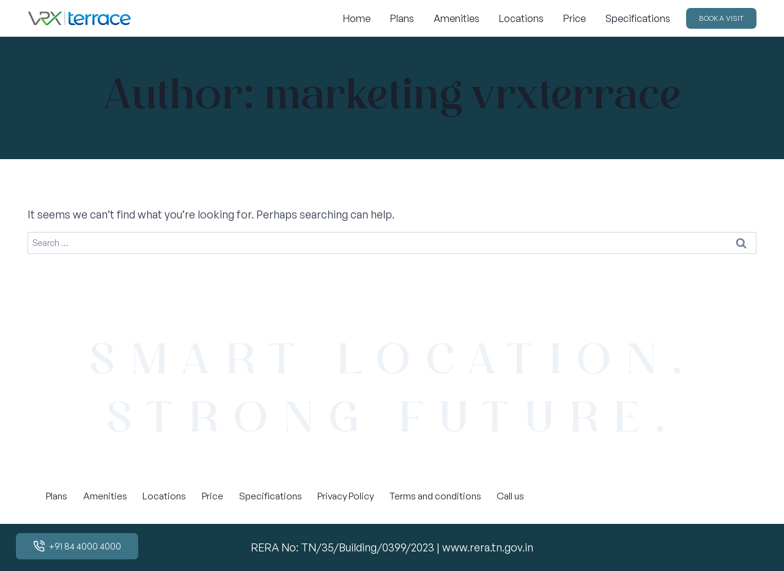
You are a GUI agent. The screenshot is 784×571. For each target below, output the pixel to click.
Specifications (637, 18)
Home (357, 18)
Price (574, 18)
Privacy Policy (345, 495)
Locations (521, 18)
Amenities (456, 18)
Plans (402, 18)
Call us (510, 495)
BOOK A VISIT (721, 18)
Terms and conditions (435, 495)
